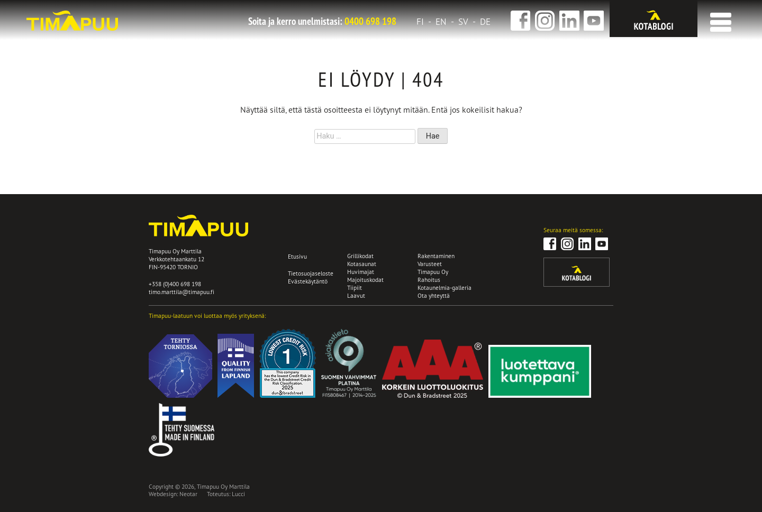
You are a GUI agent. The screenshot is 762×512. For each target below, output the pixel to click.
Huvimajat (360, 272)
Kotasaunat (361, 264)
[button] (718, 18)
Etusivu (297, 256)
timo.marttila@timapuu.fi (181, 292)
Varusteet (430, 264)
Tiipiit (354, 287)
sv (463, 21)
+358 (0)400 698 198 (175, 284)
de (485, 21)
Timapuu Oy (433, 272)
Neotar (188, 494)
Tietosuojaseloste (310, 273)
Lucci (238, 494)
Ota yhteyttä (434, 295)
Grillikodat (360, 256)
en (441, 21)
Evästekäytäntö (308, 281)
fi (420, 21)
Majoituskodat (365, 280)
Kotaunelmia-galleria (444, 287)
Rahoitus (429, 280)
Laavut (356, 295)
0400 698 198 (370, 21)
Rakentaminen (436, 256)
